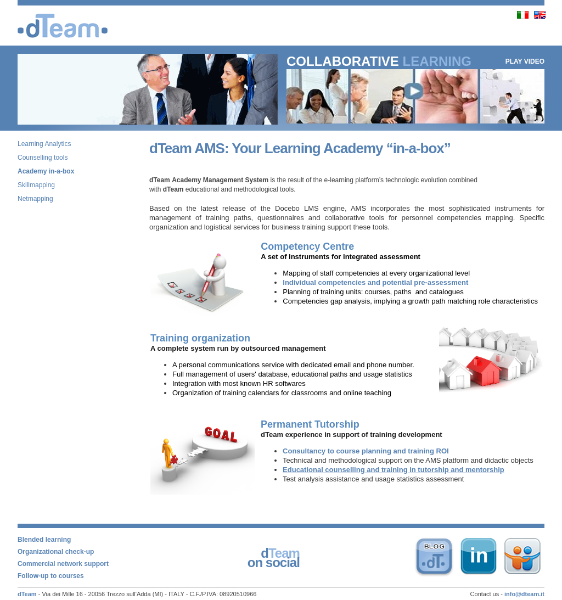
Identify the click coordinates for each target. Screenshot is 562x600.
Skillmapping (36, 185)
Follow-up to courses (51, 576)
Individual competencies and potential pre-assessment (375, 282)
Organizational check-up (56, 552)
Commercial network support (63, 564)
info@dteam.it (524, 594)
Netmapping (35, 199)
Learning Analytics (44, 144)
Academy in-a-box (46, 171)
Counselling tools (43, 157)
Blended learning (44, 539)
